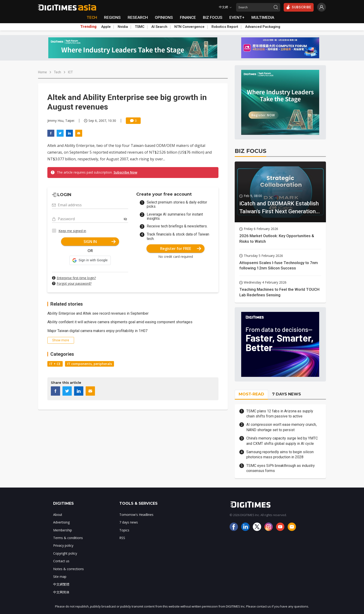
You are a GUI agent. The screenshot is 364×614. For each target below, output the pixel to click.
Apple (106, 27)
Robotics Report (224, 27)
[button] (89, 260)
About (57, 514)
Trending (88, 27)
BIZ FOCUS (212, 17)
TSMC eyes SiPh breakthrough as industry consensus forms (280, 468)
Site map (59, 576)
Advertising (61, 522)
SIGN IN (100, 241)
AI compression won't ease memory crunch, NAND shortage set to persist (281, 427)
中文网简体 (61, 592)
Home (42, 72)
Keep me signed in (72, 231)
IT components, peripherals (89, 364)
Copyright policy (65, 553)
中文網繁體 (61, 584)
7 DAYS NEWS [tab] (286, 394)
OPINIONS (164, 17)
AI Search (159, 27)
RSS (122, 538)
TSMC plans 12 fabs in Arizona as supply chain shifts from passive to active (279, 413)
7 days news (128, 522)
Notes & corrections (68, 569)
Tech (57, 72)
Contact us (61, 561)
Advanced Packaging (262, 27)
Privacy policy (63, 545)
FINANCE (188, 17)
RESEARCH (138, 17)
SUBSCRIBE (298, 7)
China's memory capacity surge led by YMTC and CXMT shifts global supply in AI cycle (282, 441)
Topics (124, 530)
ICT (70, 72)
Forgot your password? (74, 283)
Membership (62, 530)
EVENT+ (236, 17)
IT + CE (55, 364)
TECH (92, 17)
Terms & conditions (68, 538)
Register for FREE (180, 248)
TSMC (139, 27)
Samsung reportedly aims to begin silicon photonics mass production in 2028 (280, 454)
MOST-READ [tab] (251, 394)
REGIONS (112, 17)
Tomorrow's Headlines (136, 514)
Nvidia (123, 27)
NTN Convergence (189, 27)
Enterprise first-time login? (76, 278)
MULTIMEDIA (262, 17)
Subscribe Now (125, 172)
